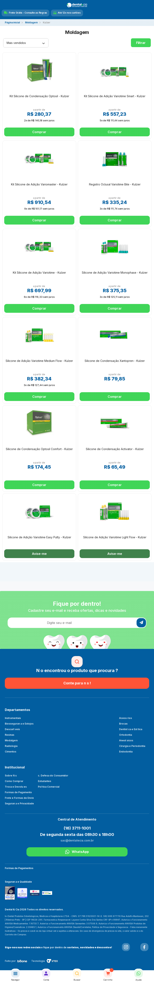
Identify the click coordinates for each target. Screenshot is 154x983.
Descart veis (12, 729)
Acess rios (125, 718)
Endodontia (126, 751)
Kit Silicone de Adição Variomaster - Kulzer (39, 184)
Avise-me (39, 554)
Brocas (123, 723)
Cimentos (10, 751)
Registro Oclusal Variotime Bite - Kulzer (115, 184)
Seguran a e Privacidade (19, 803)
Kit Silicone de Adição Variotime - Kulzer (39, 272)
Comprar (39, 132)
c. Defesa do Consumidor (53, 775)
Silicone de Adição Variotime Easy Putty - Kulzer (39, 537)
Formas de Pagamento (18, 792)
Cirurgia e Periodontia (132, 745)
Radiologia (11, 745)
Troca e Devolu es (16, 786)
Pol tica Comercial (48, 786)
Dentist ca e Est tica (130, 729)
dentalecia (12, 22)
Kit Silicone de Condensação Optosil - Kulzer (39, 96)
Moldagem (31, 22)
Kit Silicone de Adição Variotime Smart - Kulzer (114, 96)
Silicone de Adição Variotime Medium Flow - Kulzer (39, 360)
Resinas (9, 734)
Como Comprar (14, 781)
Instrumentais (13, 718)
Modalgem (11, 740)
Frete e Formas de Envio (19, 797)
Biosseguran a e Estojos (19, 723)
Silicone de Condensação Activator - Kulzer (115, 449)
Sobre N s (11, 775)
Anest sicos (126, 740)
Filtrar (141, 43)
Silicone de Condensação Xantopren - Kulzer (115, 360)
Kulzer (46, 22)
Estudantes (44, 781)
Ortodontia (125, 734)
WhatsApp (77, 852)
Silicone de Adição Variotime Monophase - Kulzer (115, 272)
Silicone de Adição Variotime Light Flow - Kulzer (114, 537)
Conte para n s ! (77, 683)
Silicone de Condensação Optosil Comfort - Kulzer (39, 449)
